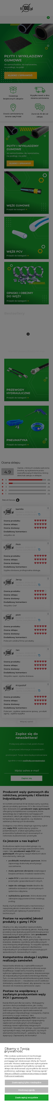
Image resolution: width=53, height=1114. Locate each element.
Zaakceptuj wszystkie (26, 1097)
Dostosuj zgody (26, 1090)
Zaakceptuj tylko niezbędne (26, 1082)
